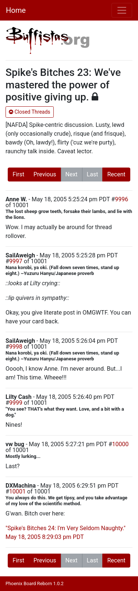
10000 (120, 444)
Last (92, 174)
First (18, 174)
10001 (17, 491)
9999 (15, 402)
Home (16, 10)
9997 (15, 261)
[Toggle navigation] (122, 10)
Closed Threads (29, 112)
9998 (15, 346)
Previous (44, 174)
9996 (121, 199)
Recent (116, 174)
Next (72, 174)
